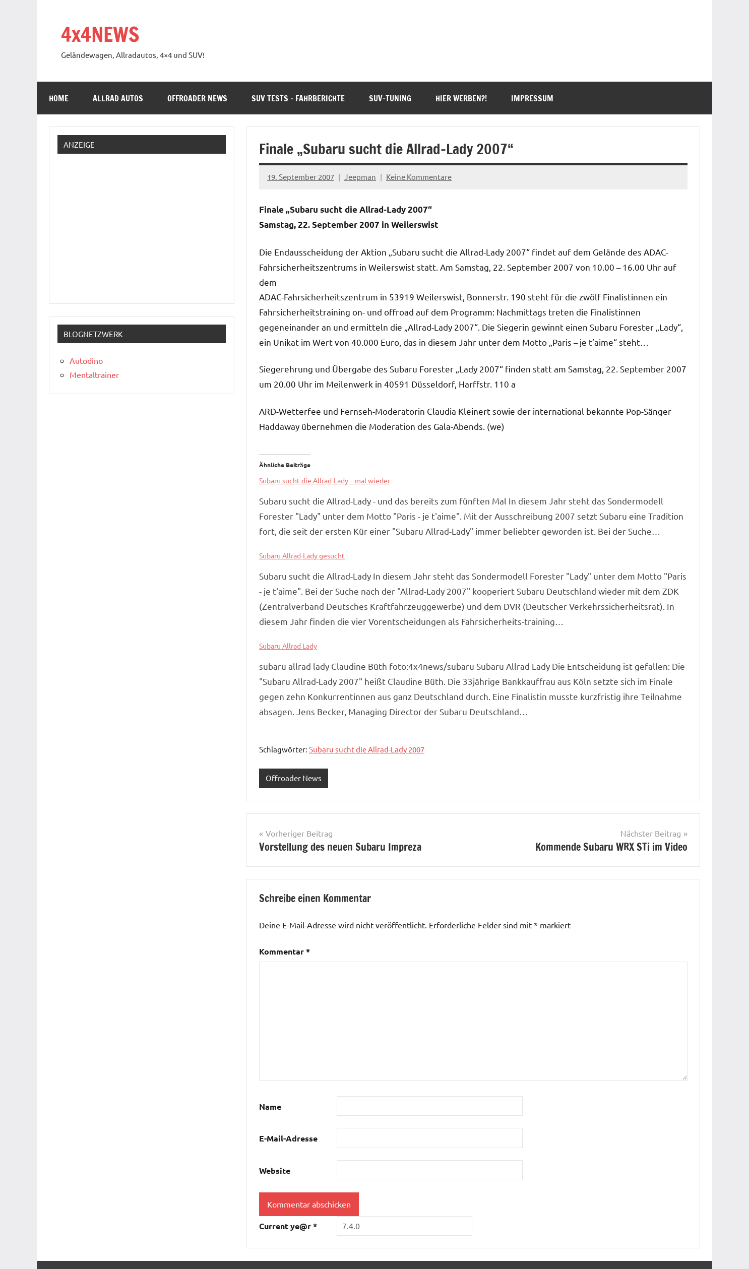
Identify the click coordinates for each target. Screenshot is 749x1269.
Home (59, 98)
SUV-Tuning (390, 98)
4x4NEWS (100, 34)
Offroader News (197, 98)
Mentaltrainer (94, 374)
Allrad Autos (118, 98)
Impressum (532, 98)
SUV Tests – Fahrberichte (298, 98)
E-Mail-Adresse (288, 1138)
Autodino (86, 360)
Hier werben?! (461, 98)
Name (270, 1106)
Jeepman (360, 176)
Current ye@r (288, 1226)
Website (274, 1170)
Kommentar (284, 951)
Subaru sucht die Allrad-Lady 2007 (366, 749)
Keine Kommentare (419, 176)
